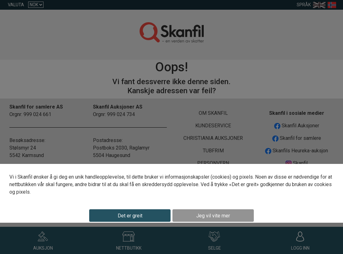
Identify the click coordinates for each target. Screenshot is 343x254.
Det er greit (130, 216)
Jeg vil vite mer (213, 216)
